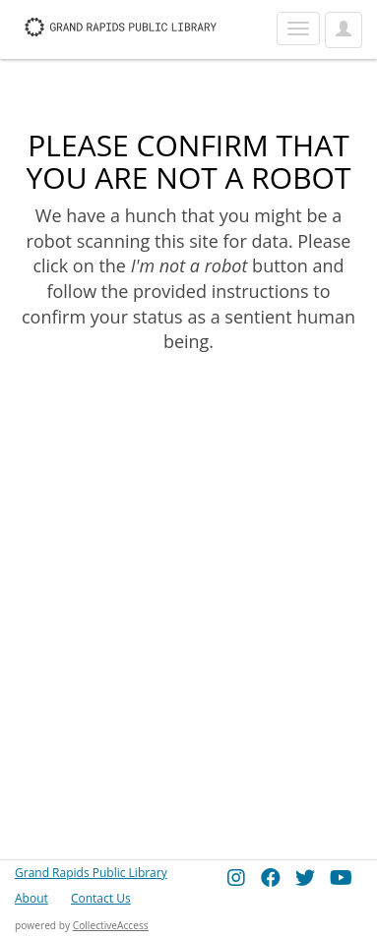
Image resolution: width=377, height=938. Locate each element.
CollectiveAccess (111, 925)
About (31, 898)
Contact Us (101, 898)
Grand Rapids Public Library (91, 872)
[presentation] (179, 417)
